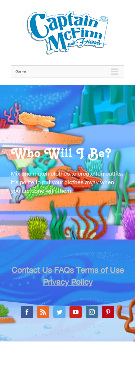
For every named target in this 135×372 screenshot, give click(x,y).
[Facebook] (27, 312)
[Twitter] (59, 312)
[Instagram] (92, 312)
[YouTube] (75, 312)
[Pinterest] (108, 312)
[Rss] (43, 312)
